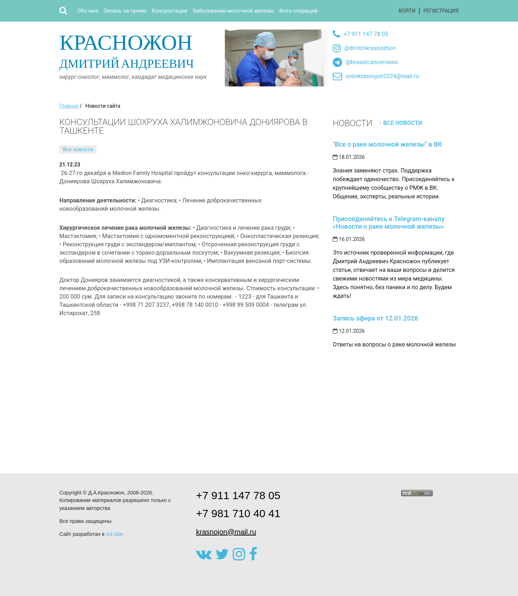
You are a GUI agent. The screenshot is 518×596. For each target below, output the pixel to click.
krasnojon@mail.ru (226, 532)
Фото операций (298, 11)
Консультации (169, 11)
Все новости (78, 150)
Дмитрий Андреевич (139, 50)
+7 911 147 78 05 (366, 34)
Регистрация (441, 11)
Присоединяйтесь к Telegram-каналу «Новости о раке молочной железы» (389, 222)
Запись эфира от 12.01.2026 (375, 318)
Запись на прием (125, 11)
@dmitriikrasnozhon (369, 48)
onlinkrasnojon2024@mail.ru (382, 76)
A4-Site (114, 534)
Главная (68, 106)
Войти (407, 11)
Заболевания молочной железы (233, 11)
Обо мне (88, 11)
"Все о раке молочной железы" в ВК (387, 144)
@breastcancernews (372, 62)
